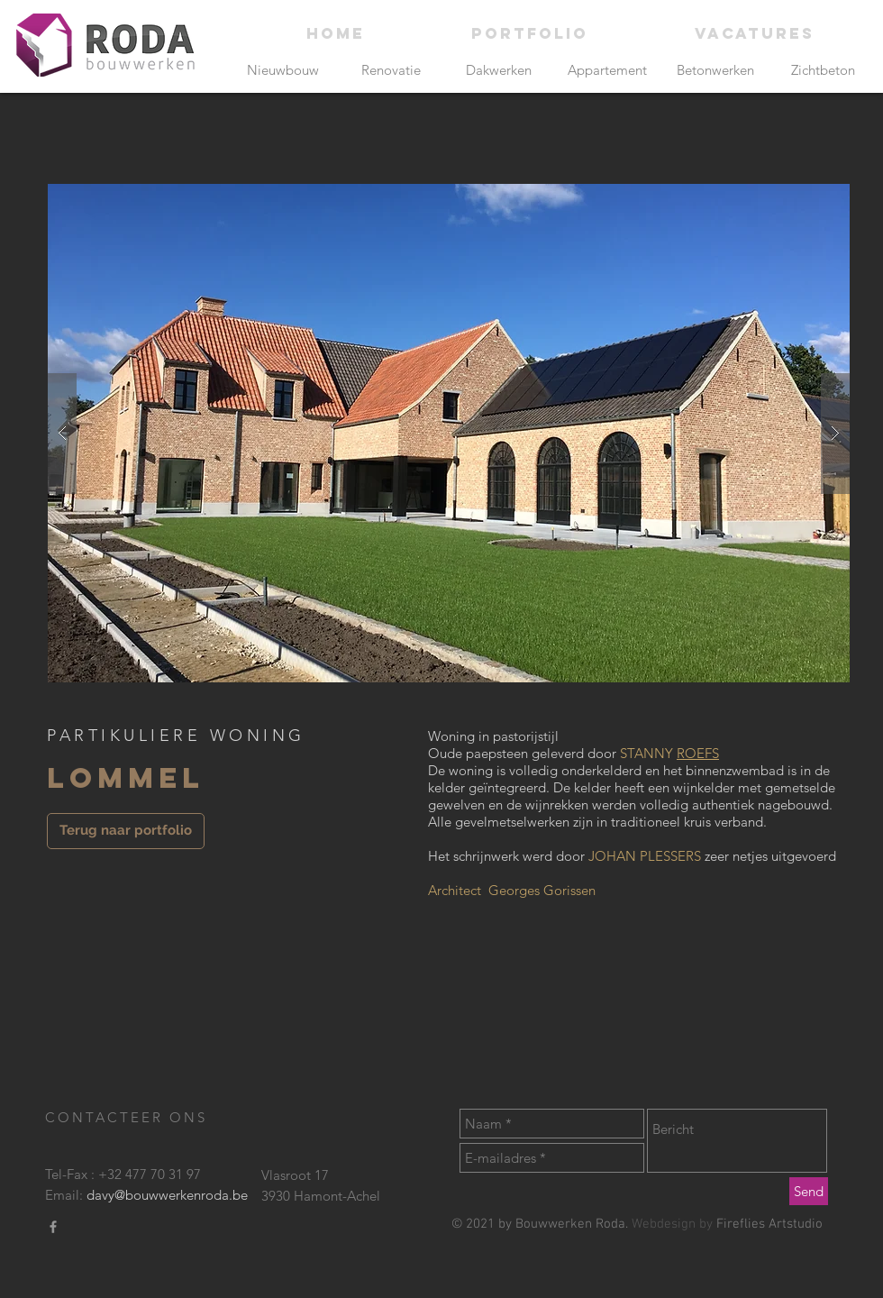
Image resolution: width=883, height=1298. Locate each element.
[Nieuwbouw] (282, 69)
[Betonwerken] (715, 69)
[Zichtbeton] (823, 69)
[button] (449, 433)
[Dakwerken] (499, 69)
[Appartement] (607, 69)
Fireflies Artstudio (769, 1224)
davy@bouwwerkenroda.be (167, 1194)
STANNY (648, 753)
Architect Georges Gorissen (512, 890)
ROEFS (698, 753)
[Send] (808, 1191)
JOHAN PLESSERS (646, 855)
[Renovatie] (390, 69)
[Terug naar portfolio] (126, 831)
